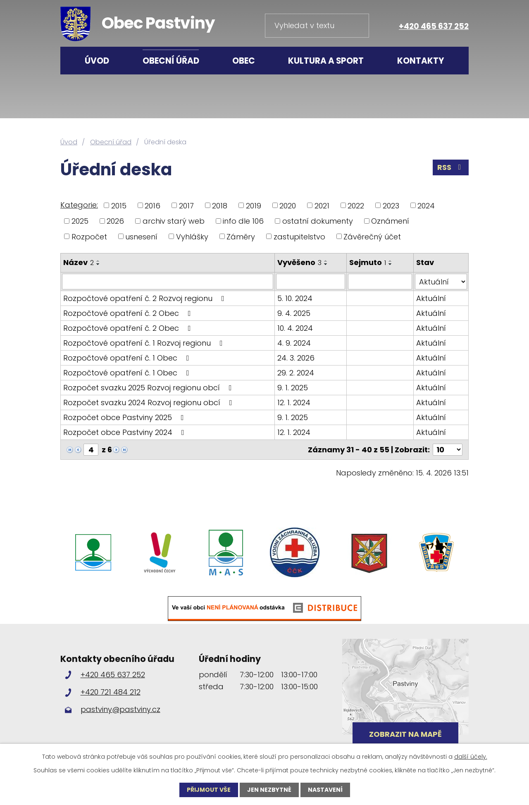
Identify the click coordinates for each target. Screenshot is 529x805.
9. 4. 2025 (293, 313)
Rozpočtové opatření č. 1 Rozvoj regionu (144, 343)
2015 (118, 205)
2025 (79, 221)
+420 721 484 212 (111, 692)
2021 (322, 205)
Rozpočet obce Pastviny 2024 (125, 432)
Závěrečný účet (372, 236)
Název (78, 262)
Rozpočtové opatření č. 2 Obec (128, 313)
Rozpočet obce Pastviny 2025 (125, 417)
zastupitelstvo (299, 236)
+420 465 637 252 (434, 26)
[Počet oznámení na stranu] (447, 450)
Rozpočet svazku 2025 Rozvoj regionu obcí (149, 387)
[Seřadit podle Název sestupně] (98, 264)
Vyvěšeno (299, 262)
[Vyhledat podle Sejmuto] (380, 281)
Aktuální (431, 298)
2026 (115, 221)
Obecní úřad (171, 61)
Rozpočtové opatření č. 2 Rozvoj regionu (145, 298)
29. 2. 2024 (295, 373)
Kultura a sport (326, 61)
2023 (391, 205)
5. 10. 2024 (294, 298)
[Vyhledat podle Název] (167, 281)
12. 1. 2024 (293, 402)
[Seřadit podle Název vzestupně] (98, 261)
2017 (186, 205)
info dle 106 (243, 221)
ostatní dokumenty (317, 221)
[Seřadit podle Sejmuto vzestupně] (390, 261)
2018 (219, 205)
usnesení (141, 236)
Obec (243, 61)
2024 (426, 205)
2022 (356, 205)
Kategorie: (79, 205)
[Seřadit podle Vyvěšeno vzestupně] (326, 261)
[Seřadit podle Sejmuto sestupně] (390, 264)
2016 (152, 205)
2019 (253, 205)
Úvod (97, 61)
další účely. (470, 756)
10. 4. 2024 (295, 328)
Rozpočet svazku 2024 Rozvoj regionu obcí (149, 402)
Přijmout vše (209, 790)
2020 (287, 205)
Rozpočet (89, 236)
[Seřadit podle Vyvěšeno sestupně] (326, 264)
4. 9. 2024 (294, 343)
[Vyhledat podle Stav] (441, 281)
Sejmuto (367, 262)
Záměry (240, 236)
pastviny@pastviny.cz (120, 709)
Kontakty (420, 61)
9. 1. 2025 (292, 387)
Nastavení (325, 790)
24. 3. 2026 (296, 358)
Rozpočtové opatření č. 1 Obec (128, 358)
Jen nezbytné (269, 790)
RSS (451, 167)
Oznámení (390, 221)
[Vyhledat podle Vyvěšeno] (310, 281)
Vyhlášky (192, 236)
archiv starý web (174, 221)
